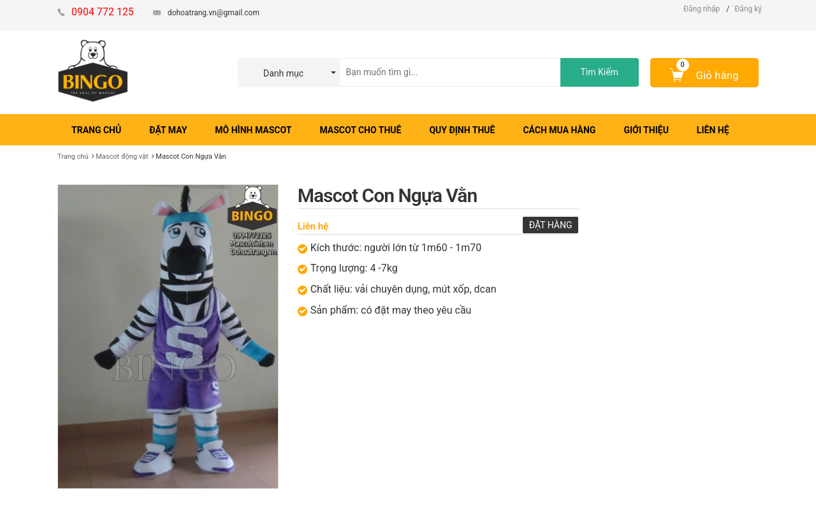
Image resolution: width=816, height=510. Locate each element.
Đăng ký (748, 8)
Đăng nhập (701, 8)
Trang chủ (73, 156)
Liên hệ (313, 226)
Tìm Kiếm (599, 72)
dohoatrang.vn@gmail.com (213, 12)
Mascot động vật (122, 156)
